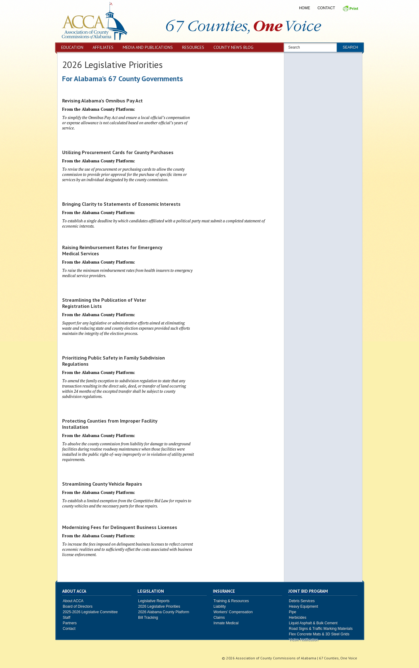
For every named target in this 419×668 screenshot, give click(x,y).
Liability (219, 606)
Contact (326, 8)
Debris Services (302, 601)
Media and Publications (148, 47)
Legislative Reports (154, 601)
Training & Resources (231, 601)
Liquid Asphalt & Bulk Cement (313, 623)
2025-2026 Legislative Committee (90, 612)
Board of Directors (78, 606)
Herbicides (297, 617)
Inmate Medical (225, 623)
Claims (219, 617)
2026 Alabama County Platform (163, 612)
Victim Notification (303, 640)
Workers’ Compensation (233, 612)
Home (304, 8)
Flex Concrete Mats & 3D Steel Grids (319, 634)
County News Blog (233, 47)
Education (72, 47)
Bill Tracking (148, 617)
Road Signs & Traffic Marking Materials (321, 628)
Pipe (292, 612)
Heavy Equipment (303, 606)
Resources (193, 47)
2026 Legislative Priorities (112, 64)
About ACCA (73, 601)
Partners (70, 623)
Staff (66, 617)
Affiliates (103, 47)
